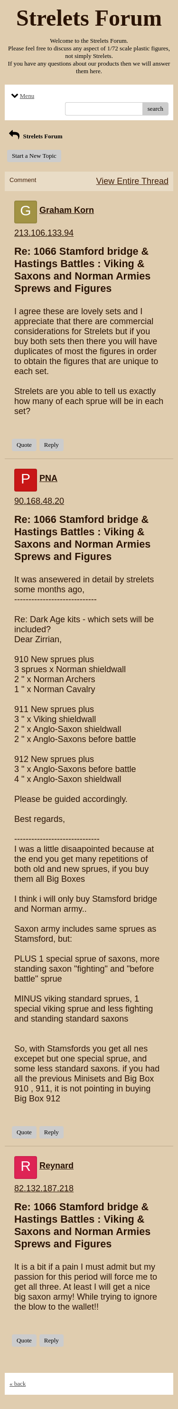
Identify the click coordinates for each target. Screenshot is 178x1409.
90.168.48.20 (39, 501)
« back (17, 1383)
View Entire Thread (132, 181)
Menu (21, 95)
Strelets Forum (35, 136)
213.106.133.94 (44, 233)
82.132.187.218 (44, 1188)
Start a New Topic (34, 155)
